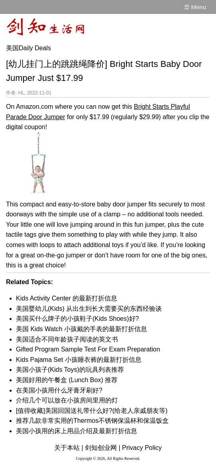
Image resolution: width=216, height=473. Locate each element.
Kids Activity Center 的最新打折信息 (66, 298)
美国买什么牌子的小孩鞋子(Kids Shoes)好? (77, 318)
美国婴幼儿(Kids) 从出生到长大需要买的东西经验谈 (89, 308)
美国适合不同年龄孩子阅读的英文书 (67, 339)
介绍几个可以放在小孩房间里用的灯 (67, 400)
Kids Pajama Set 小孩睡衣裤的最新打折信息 (78, 359)
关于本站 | (68, 447)
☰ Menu (195, 7)
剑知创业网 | (102, 447)
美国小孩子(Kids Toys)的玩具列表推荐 (70, 369)
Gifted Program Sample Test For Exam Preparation (88, 349)
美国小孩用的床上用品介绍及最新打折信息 (76, 431)
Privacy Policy (142, 447)
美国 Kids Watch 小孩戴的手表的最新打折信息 (81, 329)
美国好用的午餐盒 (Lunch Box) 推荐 (67, 380)
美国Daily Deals (28, 48)
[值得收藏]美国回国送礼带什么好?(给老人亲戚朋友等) (91, 410)
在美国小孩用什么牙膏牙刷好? (59, 390)
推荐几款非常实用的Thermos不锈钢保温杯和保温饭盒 (92, 420)
